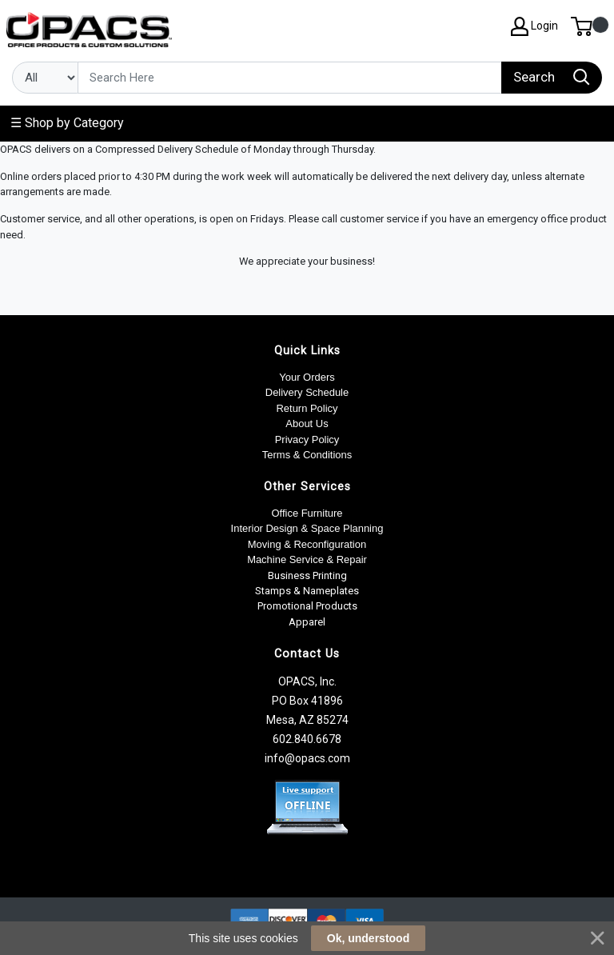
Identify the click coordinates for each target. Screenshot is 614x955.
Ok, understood (368, 938)
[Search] (290, 78)
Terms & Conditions (307, 455)
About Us (306, 424)
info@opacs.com (307, 758)
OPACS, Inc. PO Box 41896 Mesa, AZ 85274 (307, 700)
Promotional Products (307, 606)
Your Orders (306, 377)
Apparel (307, 622)
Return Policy (306, 408)
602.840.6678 (307, 739)
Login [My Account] (534, 26)
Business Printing (307, 575)
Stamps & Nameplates (307, 591)
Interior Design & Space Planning (307, 528)
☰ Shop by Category (67, 122)
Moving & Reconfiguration (307, 544)
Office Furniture (306, 513)
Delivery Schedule (307, 392)
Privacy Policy (307, 440)
